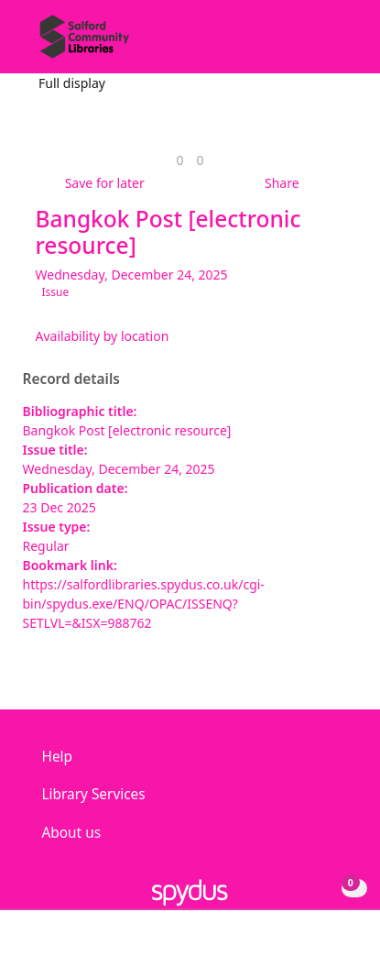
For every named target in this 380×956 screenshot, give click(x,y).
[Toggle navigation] (338, 43)
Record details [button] (71, 379)
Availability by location (102, 336)
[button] (315, 43)
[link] (179, 160)
